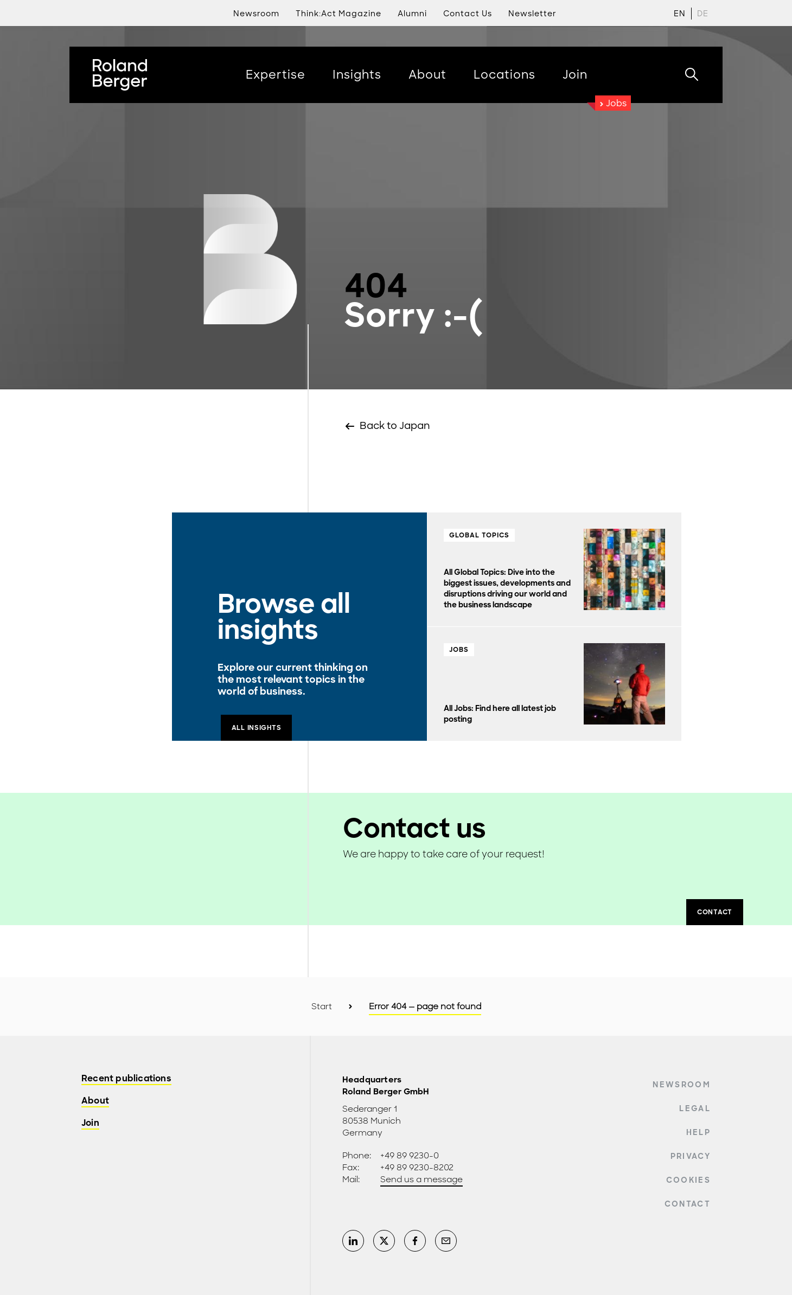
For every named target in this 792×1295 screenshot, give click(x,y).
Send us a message (421, 1179)
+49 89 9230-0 (409, 1155)
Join (90, 1123)
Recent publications (126, 1079)
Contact (688, 1204)
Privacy (690, 1156)
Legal (695, 1108)
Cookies (688, 1180)
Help (698, 1132)
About (95, 1101)
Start (321, 1006)
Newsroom (682, 1084)
